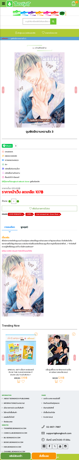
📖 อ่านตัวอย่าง (39, 48)
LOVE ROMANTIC (15, 214)
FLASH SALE (48, 417)
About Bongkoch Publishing (16, 398)
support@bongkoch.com (58, 433)
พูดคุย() (24, 227)
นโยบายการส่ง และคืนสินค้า (14, 408)
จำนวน (4, 200)
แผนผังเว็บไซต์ (9, 417)
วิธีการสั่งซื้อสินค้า (10, 412)
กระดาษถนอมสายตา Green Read (47, 214)
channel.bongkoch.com (14, 451)
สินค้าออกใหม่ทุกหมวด (51, 403)
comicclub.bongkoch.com (15, 433)
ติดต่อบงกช (8, 421)
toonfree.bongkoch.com (15, 428)
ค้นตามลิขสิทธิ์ (48, 408)
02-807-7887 (53, 427)
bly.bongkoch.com (12, 437)
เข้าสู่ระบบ (20, 33)
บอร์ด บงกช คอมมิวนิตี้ (51, 398)
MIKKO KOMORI (11, 156)
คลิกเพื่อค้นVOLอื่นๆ (12, 168)
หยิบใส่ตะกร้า (15, 456)
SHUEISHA (9, 151)
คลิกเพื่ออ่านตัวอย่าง (12, 173)
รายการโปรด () (49, 33)
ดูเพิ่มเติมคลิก (35, 181)
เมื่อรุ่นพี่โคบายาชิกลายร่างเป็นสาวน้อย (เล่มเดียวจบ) (58, 371)
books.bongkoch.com (13, 442)
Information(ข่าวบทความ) (14, 403)
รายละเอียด (9, 227)
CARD (29, 214)
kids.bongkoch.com (12, 447)
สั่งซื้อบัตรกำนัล (49, 412)
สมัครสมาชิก (30, 33)
